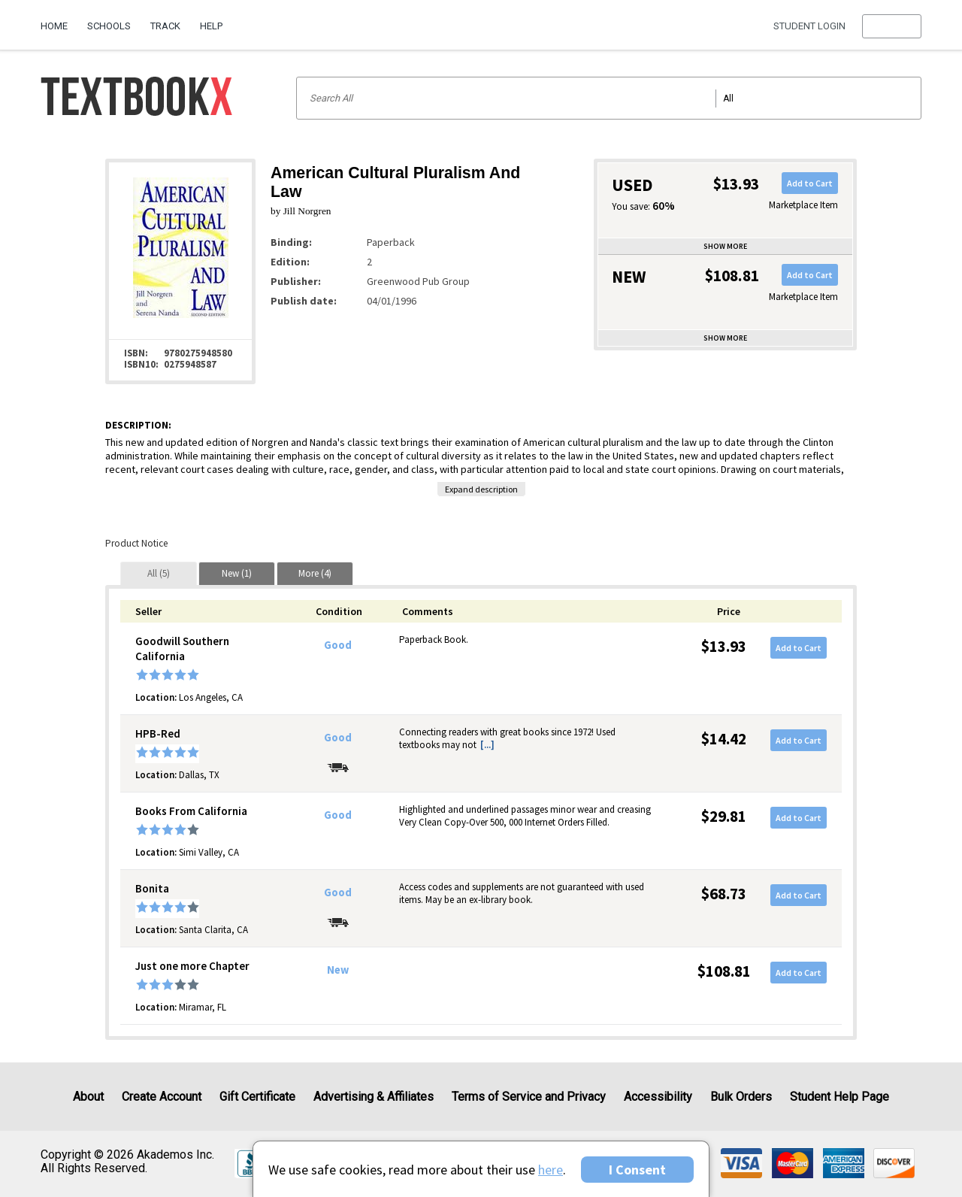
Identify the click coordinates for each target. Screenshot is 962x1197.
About (88, 1096)
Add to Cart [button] (810, 183)
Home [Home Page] (54, 26)
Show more (725, 246)
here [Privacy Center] (550, 1169)
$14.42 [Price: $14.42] (723, 739)
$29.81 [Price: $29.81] (723, 816)
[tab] (158, 573)
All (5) (158, 573)
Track (165, 26)
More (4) (314, 573)
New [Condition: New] (338, 970)
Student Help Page (839, 1096)
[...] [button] (487, 744)
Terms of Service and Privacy (529, 1096)
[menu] (891, 26)
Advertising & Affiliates (373, 1096)
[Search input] (608, 98)
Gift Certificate (257, 1096)
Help (211, 26)
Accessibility (658, 1096)
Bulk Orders (741, 1096)
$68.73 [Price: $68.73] (723, 893)
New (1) (237, 573)
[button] (891, 26)
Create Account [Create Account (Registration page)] (161, 1096)
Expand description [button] (481, 489)
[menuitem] (59, 20)
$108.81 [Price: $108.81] (724, 971)
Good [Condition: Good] (338, 645)
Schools (109, 26)
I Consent (637, 1169)
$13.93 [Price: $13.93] (723, 646)
